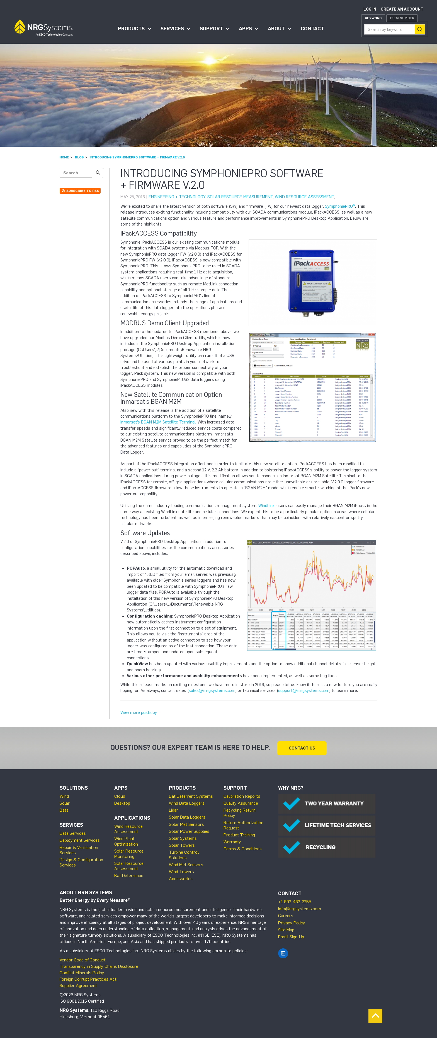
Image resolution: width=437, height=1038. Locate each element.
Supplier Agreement (78, 985)
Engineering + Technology (177, 196)
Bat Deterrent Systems (191, 796)
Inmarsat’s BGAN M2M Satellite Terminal (158, 422)
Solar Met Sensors (186, 824)
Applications (132, 818)
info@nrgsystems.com (299, 908)
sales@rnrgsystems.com (212, 690)
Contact (312, 29)
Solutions (74, 788)
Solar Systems (183, 838)
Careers (285, 915)
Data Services (73, 833)
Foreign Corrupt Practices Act (88, 978)
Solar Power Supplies (189, 831)
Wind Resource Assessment (304, 196)
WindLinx (266, 505)
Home (64, 157)
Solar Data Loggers (187, 816)
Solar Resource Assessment (129, 865)
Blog (79, 157)
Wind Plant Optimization (126, 841)
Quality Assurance (241, 803)
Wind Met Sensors (186, 864)
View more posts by (138, 712)
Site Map (286, 929)
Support (211, 29)
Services (172, 29)
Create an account (402, 9)
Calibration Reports (242, 796)
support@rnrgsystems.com (303, 690)
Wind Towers (181, 871)
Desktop (122, 803)
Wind (64, 796)
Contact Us (302, 747)
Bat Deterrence (128, 875)
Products (131, 29)
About (276, 29)
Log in (369, 9)
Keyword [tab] (373, 18)
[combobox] (394, 29)
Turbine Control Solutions (184, 854)
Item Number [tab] (402, 18)
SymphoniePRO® (340, 206)
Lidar (173, 809)
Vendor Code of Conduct (83, 959)
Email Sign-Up (291, 936)
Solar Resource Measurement (240, 196)
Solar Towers (182, 845)
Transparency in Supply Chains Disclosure (99, 966)
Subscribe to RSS (80, 191)
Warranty (232, 841)
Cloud (119, 796)
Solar (65, 803)
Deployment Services (80, 840)
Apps (245, 29)
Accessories (181, 878)
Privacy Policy (291, 922)
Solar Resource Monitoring (129, 853)
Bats (64, 809)
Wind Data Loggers (187, 803)
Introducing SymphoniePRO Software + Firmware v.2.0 (137, 157)
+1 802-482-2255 (294, 901)
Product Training (239, 834)
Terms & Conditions (243, 848)
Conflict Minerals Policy (82, 972)
